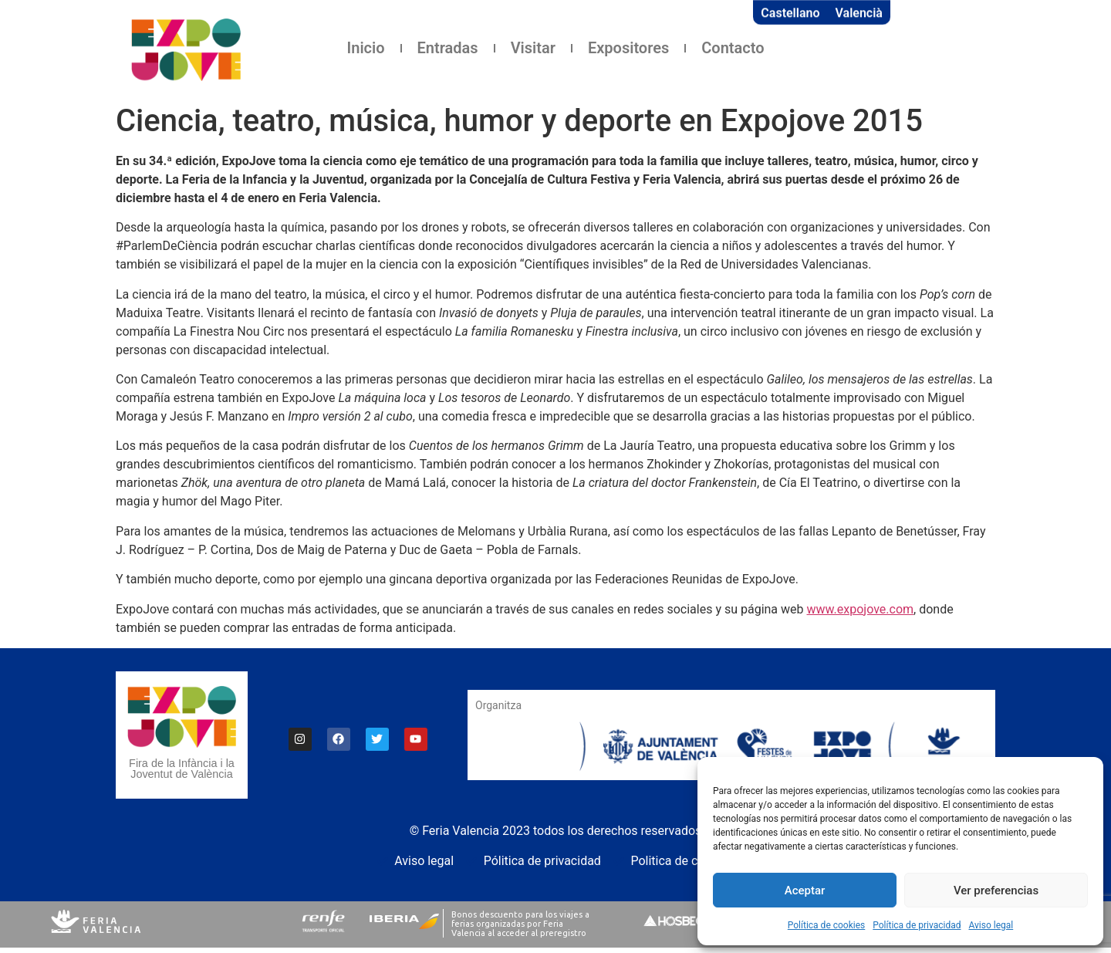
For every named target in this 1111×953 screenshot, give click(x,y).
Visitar (533, 48)
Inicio (366, 48)
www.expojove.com (860, 609)
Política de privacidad (917, 925)
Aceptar (805, 890)
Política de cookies (827, 925)
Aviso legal (990, 925)
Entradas (447, 48)
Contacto (732, 48)
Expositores (628, 48)
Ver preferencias (996, 890)
